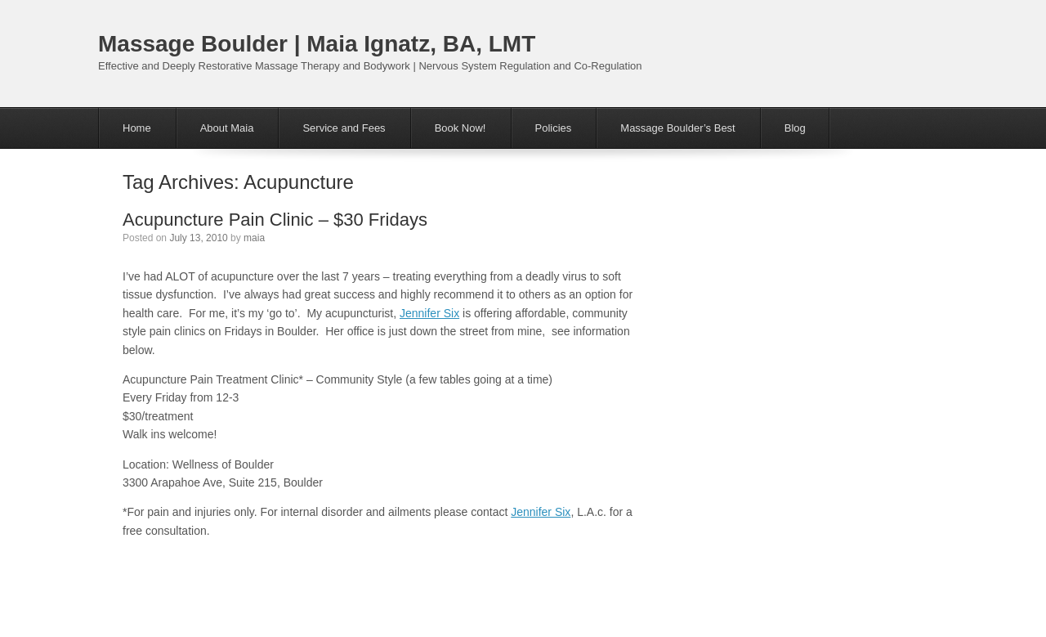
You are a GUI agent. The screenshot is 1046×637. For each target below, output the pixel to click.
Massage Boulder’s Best (677, 128)
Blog (795, 128)
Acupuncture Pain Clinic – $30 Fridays (275, 219)
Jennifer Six (429, 313)
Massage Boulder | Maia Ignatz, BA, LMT (316, 43)
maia (254, 238)
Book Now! (460, 128)
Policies (553, 128)
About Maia (227, 128)
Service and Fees (343, 128)
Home (137, 128)
